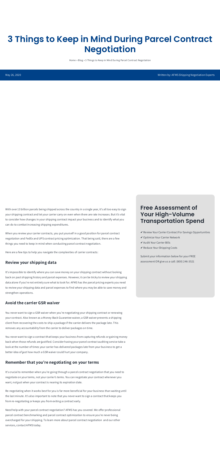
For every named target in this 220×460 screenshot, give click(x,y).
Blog (80, 60)
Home (72, 60)
